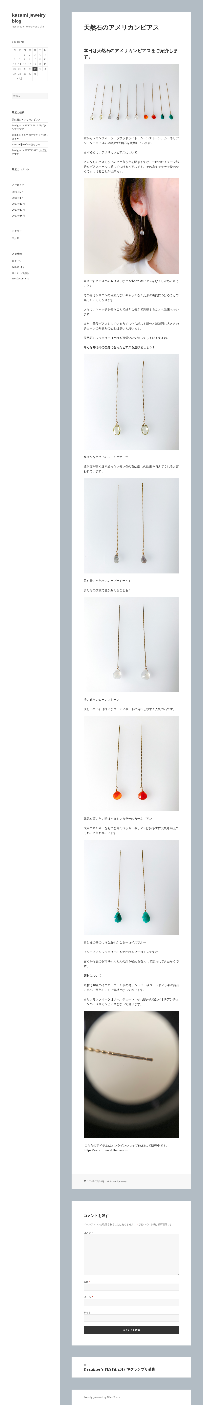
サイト (87, 1312)
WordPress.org (20, 278)
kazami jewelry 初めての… (27, 144)
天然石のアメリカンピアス (26, 119)
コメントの (20, 273)
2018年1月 (18, 198)
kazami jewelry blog (29, 18)
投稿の (18, 267)
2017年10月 (18, 215)
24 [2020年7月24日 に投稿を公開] (35, 69)
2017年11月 (18, 209)
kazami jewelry (118, 1181)
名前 (87, 1281)
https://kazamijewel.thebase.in (106, 1150)
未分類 (15, 238)
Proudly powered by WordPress (102, 1397)
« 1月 (19, 78)
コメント (89, 1232)
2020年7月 (18, 192)
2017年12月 (18, 203)
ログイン (16, 261)
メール (88, 1297)
